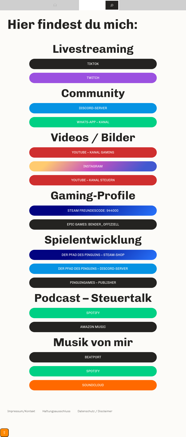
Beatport (93, 357)
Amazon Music (93, 327)
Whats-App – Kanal (93, 122)
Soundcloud (93, 385)
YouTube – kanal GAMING (93, 152)
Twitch (93, 78)
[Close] (55, 5)
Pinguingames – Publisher (93, 283)
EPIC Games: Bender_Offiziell (93, 224)
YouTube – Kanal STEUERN (93, 180)
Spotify (93, 313)
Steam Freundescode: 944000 (93, 211)
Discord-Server (93, 108)
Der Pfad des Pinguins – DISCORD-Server (93, 269)
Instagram (93, 166)
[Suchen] (112, 5)
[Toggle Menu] (55, 4)
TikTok (93, 64)
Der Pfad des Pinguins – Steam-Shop (93, 255)
